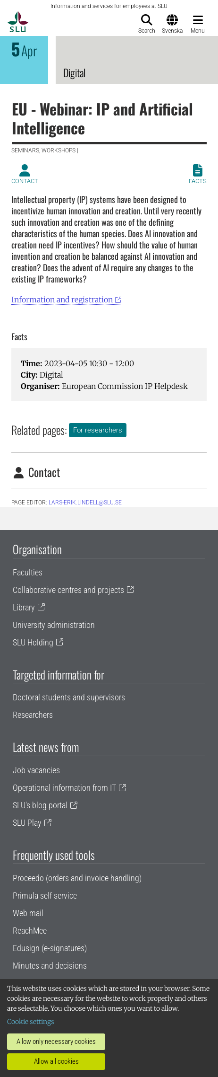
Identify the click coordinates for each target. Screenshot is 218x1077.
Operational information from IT (64, 788)
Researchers (33, 715)
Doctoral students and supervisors (69, 697)
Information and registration (62, 299)
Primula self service (45, 895)
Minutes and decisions (50, 966)
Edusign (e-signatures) (50, 948)
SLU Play (27, 823)
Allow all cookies (56, 1061)
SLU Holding (33, 642)
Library (24, 607)
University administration (54, 625)
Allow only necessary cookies (56, 1041)
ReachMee (30, 931)
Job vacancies (36, 770)
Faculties (27, 572)
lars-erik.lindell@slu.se (85, 502)
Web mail (28, 913)
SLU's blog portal (40, 805)
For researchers (97, 430)
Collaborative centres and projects (68, 590)
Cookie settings (30, 1021)
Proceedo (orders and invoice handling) (77, 878)
